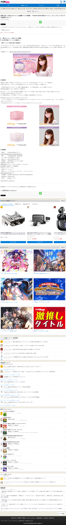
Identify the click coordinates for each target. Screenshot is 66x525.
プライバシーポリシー (31, 517)
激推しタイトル (35, 11)
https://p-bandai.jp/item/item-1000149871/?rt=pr (20, 51)
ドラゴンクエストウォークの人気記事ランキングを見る (10, 374)
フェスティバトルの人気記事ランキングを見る (9, 390)
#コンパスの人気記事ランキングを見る (8, 369)
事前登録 (29, 11)
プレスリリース (29, 8)
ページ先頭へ (62, 513)
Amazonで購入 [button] (13, 242)
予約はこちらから (6, 29)
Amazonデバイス (26, 204)
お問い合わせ (14, 517)
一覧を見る (63, 200)
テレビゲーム (35, 204)
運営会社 (24, 517)
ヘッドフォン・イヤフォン (7, 204)
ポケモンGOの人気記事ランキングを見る (8, 405)
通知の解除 (39, 517)
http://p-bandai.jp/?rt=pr (6, 173)
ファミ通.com (45, 517)
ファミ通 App (5, 2)
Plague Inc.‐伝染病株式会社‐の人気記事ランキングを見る (10, 395)
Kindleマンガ (18, 204)
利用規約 (19, 517)
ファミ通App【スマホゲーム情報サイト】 (9, 8)
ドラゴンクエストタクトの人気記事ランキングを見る (10, 400)
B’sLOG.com (51, 517)
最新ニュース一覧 (21, 8)
